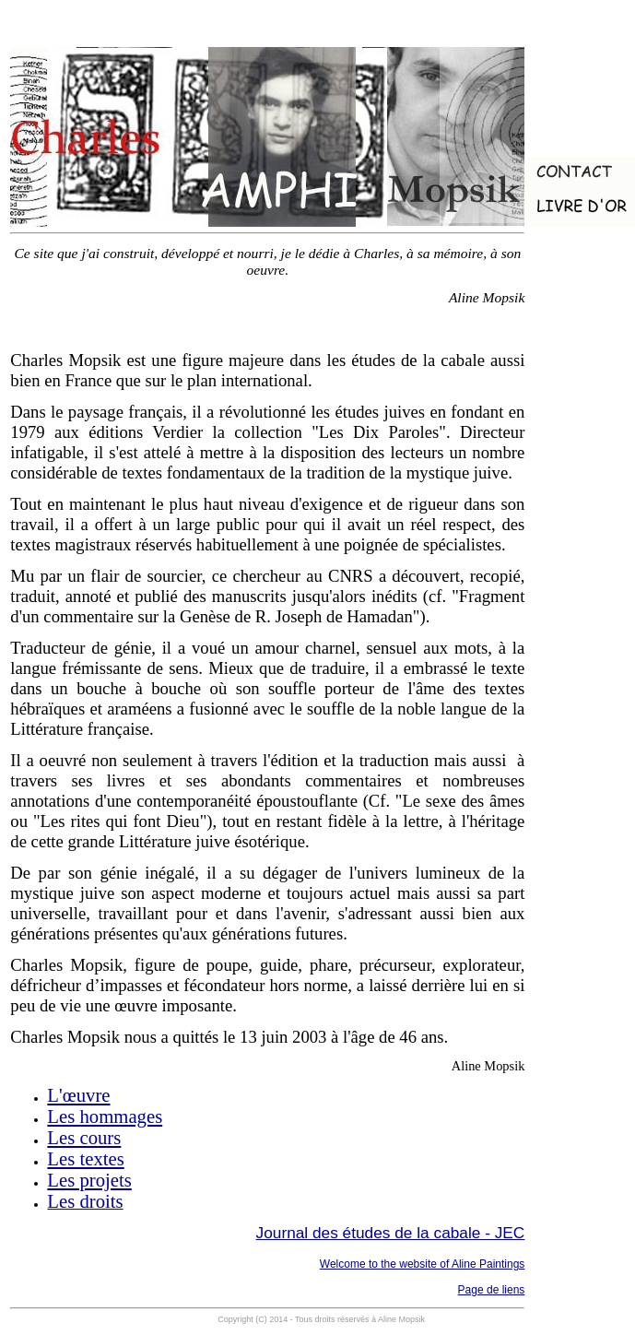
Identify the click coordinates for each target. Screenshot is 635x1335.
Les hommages (104, 1116)
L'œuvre (78, 1095)
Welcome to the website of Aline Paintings (422, 1264)
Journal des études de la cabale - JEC (390, 1232)
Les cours (84, 1138)
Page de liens (491, 1289)
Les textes (85, 1159)
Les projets (89, 1180)
